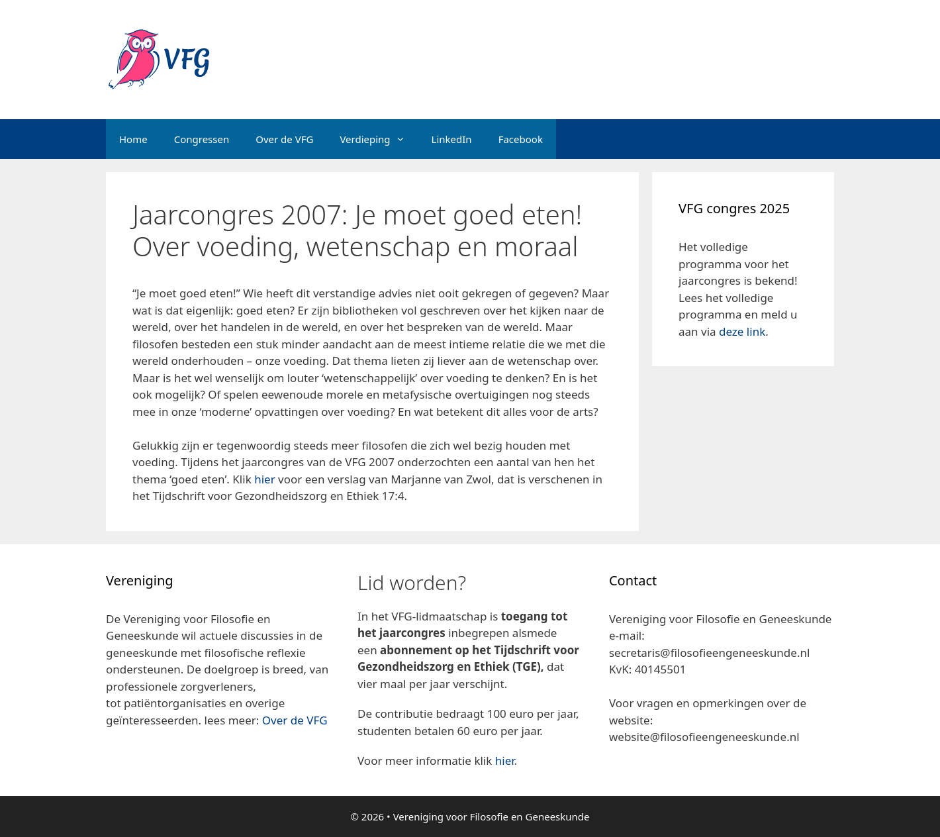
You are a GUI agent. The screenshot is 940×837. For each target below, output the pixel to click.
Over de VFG (284, 139)
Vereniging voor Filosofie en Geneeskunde (491, 816)
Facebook (520, 139)
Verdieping (379, 139)
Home (133, 139)
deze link (742, 331)
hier (264, 479)
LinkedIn (452, 139)
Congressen (202, 139)
